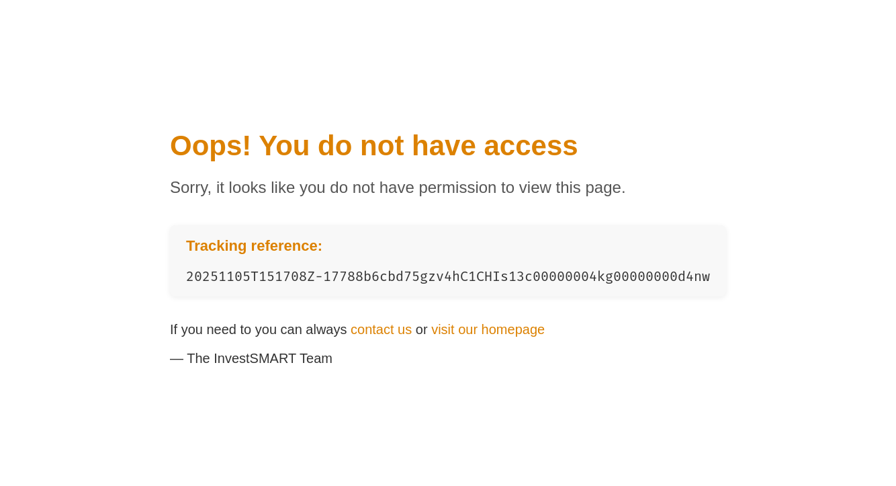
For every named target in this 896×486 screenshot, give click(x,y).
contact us (381, 329)
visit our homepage (488, 329)
